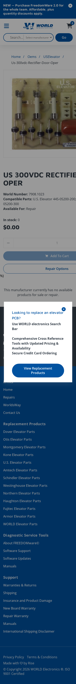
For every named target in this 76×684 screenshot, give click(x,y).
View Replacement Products (38, 370)
